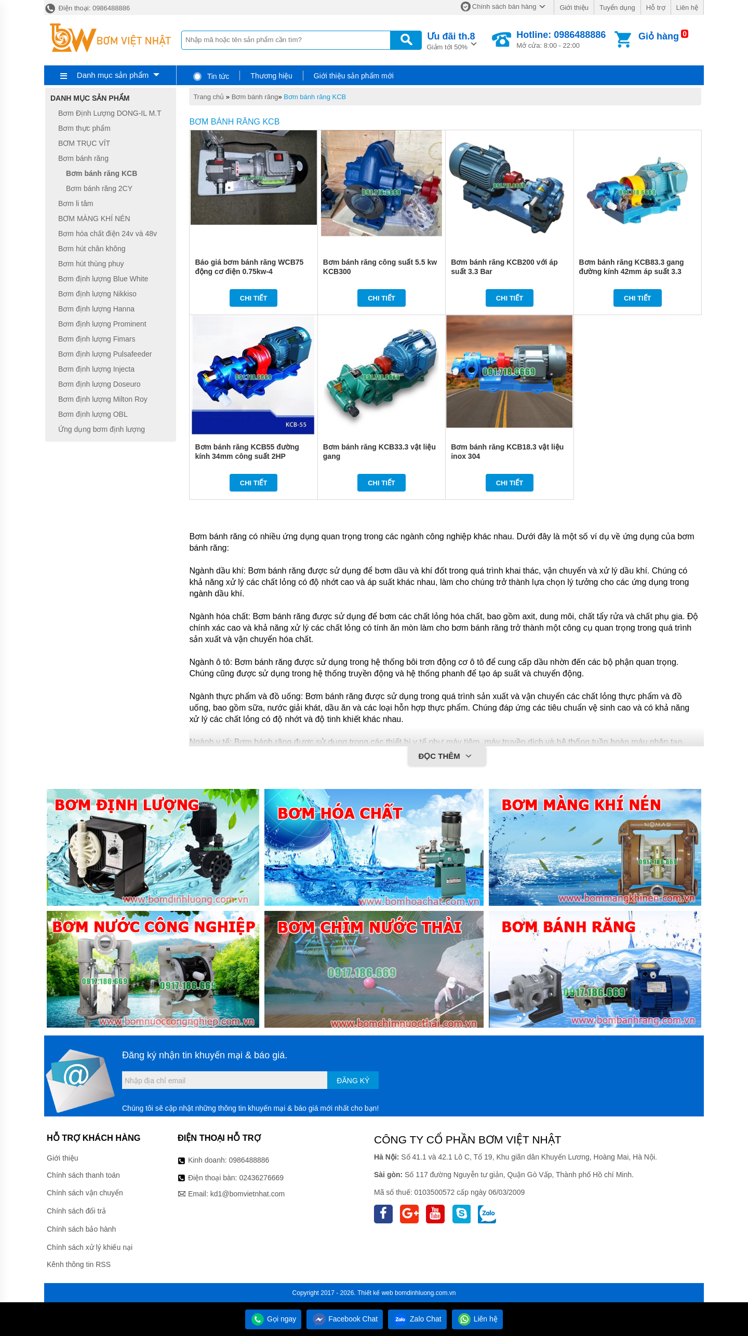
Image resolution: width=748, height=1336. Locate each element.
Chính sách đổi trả (76, 1211)
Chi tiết (254, 298)
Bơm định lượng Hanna (96, 309)
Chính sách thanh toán (83, 1175)
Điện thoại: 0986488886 (87, 8)
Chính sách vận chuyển (85, 1193)
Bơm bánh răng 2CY (99, 188)
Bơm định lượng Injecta (96, 369)
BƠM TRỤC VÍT (84, 143)
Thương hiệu (271, 76)
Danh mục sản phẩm (113, 75)
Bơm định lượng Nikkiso (97, 294)
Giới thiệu (573, 7)
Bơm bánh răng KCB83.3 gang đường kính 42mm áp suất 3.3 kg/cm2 (631, 271)
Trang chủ (208, 97)
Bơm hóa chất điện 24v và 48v (107, 233)
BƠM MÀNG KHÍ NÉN (94, 218)
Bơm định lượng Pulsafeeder (105, 354)
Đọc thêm (446, 757)
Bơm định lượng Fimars (96, 339)
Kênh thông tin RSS (79, 1264)
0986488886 (249, 1160)
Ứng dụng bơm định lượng (101, 429)
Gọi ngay (273, 1319)
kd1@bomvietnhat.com (247, 1194)
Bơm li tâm (75, 203)
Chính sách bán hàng (504, 6)
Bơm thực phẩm (84, 128)
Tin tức (210, 76)
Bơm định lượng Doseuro (99, 384)
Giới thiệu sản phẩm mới (354, 76)
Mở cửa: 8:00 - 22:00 (561, 39)
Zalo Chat (417, 1319)
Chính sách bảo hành (81, 1229)
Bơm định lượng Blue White (103, 279)
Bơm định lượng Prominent (102, 324)
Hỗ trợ (655, 7)
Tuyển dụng (617, 7)
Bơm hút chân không (92, 248)
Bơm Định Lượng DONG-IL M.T (110, 113)
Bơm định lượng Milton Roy (103, 399)
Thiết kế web (375, 1293)
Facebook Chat (345, 1319)
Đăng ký (353, 1080)
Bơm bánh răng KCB (315, 97)
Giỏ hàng (658, 36)
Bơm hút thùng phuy (91, 264)
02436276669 (261, 1178)
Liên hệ (687, 7)
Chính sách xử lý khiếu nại (89, 1247)
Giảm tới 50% (451, 40)
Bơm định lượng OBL (93, 414)
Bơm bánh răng (255, 97)
